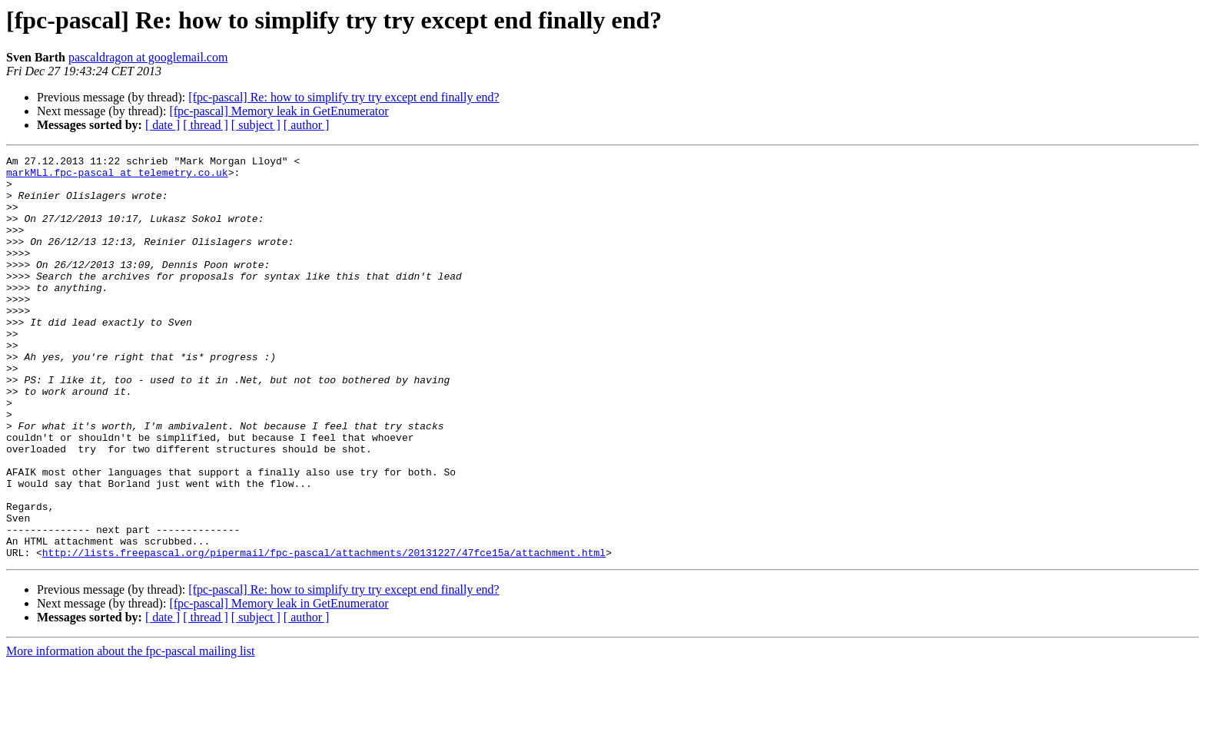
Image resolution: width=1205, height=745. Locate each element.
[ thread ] (205, 124)
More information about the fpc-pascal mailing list (130, 731)
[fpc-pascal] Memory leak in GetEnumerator (278, 111)
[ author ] (307, 124)
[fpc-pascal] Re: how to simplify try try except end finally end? (343, 97)
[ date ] (162, 124)
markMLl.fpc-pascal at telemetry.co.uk (117, 177)
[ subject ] (256, 124)
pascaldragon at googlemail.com (147, 57)
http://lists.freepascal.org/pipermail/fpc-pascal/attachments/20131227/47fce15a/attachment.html (324, 633)
